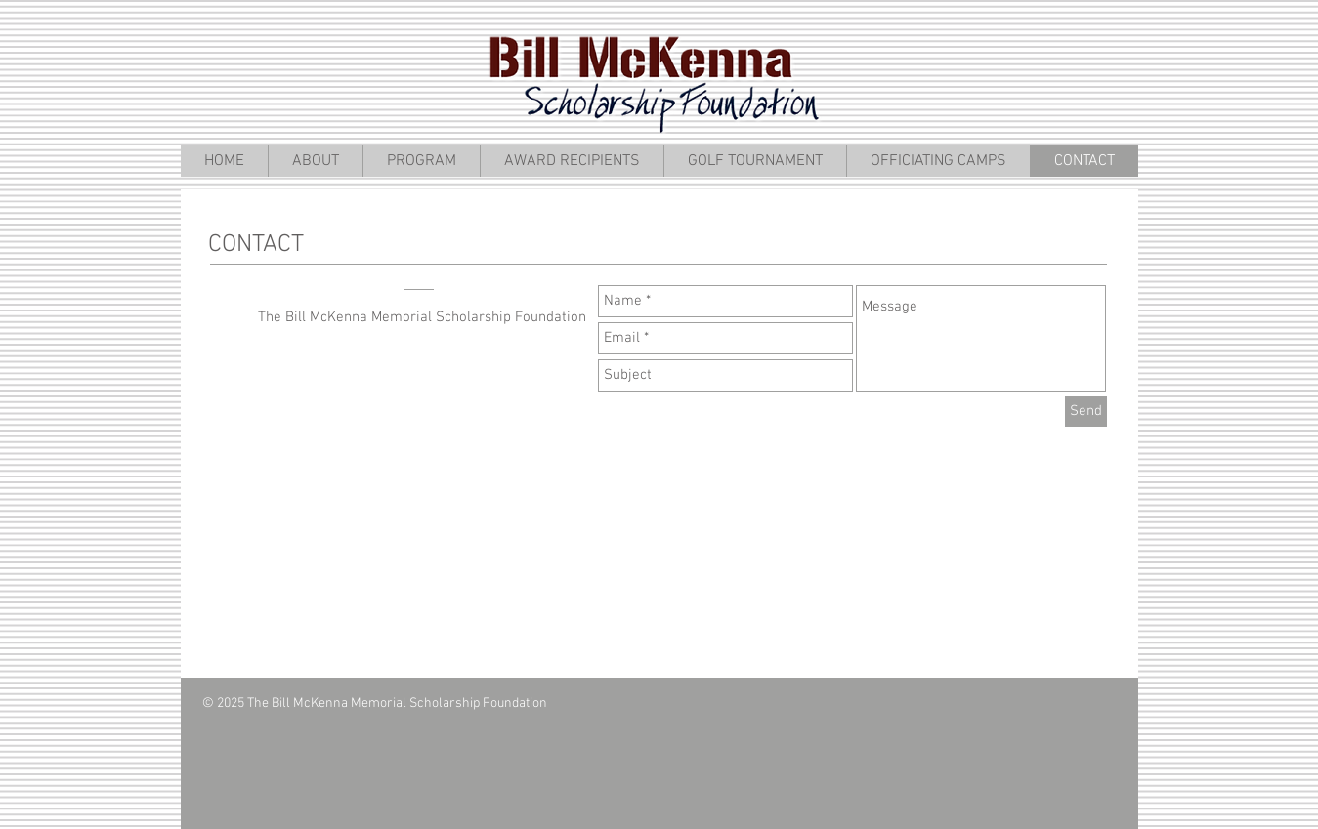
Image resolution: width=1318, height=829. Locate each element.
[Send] (1086, 411)
